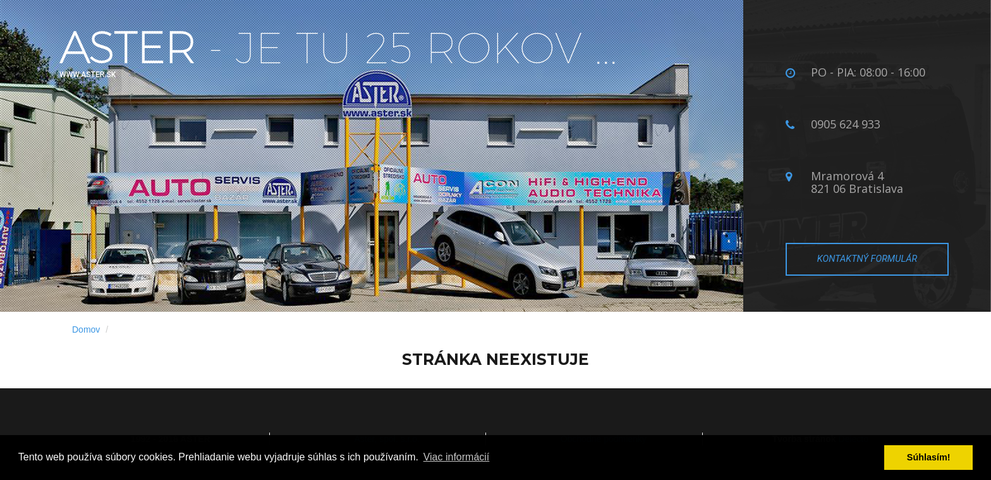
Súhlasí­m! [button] (929, 457)
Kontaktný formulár (867, 258)
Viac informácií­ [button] (456, 457)
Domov (86, 329)
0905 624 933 (845, 124)
